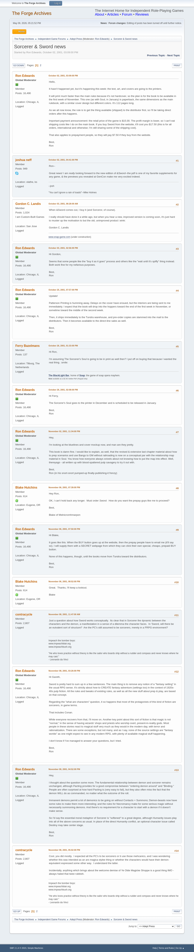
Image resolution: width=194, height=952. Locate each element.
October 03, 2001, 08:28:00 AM (63, 204)
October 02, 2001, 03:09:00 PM (63, 75)
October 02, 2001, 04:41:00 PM (63, 160)
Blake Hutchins (26, 487)
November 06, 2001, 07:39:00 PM (64, 487)
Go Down (18, 65)
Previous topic (156, 55)
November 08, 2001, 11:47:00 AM (64, 614)
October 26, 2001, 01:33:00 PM (63, 346)
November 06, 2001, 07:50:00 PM (64, 529)
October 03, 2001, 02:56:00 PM (63, 248)
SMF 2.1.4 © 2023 (18, 948)
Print (177, 65)
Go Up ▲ (180, 948)
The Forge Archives (31, 13)
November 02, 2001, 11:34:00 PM (64, 431)
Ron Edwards (102, 39)
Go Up (16, 911)
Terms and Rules (166, 948)
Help (155, 948)
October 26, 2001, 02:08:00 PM (63, 390)
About (99, 14)
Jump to (132, 926)
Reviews (142, 14)
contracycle (23, 614)
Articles (113, 14)
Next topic (173, 55)
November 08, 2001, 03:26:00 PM (64, 671)
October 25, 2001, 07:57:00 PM (63, 290)
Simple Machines (35, 948)
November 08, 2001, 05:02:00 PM (64, 850)
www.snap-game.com (59, 237)
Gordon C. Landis (28, 203)
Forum (127, 14)
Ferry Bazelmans (27, 345)
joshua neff (23, 160)
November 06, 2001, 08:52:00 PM (64, 581)
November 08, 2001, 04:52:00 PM (64, 769)
